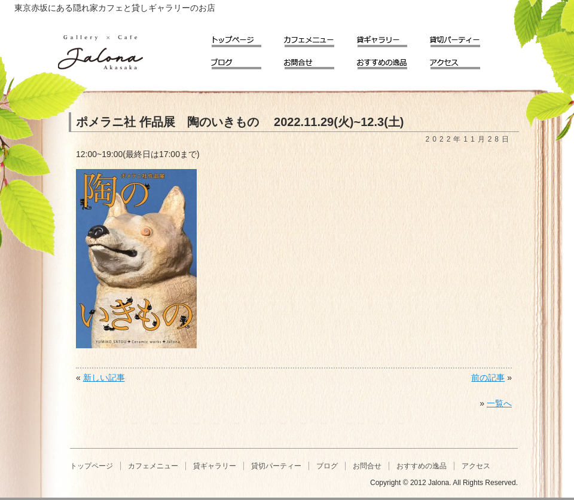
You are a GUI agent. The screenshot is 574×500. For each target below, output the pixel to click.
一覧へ (499, 403)
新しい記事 (104, 377)
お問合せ (317, 60)
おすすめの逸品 (390, 60)
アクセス (463, 60)
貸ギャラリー (390, 38)
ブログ (244, 60)
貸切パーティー (463, 38)
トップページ (244, 38)
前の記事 (488, 377)
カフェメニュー (317, 38)
